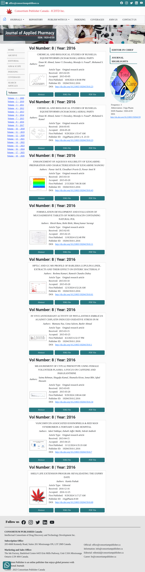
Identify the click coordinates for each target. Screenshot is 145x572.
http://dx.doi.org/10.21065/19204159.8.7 (73, 452)
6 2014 (16, 115)
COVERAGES (97, 19)
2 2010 (16, 101)
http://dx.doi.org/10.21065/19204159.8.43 (74, 190)
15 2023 (16, 146)
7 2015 (16, 118)
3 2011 (16, 105)
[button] (3, 3)
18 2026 (16, 156)
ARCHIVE (12, 55)
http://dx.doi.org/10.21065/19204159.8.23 (74, 86)
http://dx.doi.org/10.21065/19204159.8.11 (74, 244)
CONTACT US (129, 19)
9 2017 (16, 125)
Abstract (41, 94)
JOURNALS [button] (16, 19)
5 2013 (16, 112)
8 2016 (16, 122)
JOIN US (113, 19)
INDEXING (80, 19)
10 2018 (16, 129)
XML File (67, 94)
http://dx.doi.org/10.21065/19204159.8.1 (73, 344)
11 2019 (15, 132)
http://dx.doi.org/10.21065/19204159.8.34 (74, 402)
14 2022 (16, 142)
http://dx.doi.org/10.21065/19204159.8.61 (74, 294)
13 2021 (16, 139)
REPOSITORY (36, 19)
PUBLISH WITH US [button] (58, 19)
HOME (11, 50)
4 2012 (16, 108)
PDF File (92, 94)
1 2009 (16, 98)
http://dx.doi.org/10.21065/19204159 (125, 117)
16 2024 (16, 149)
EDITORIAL (13, 61)
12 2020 (16, 135)
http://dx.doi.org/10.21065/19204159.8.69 (74, 502)
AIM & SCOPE (14, 66)
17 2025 (16, 152)
